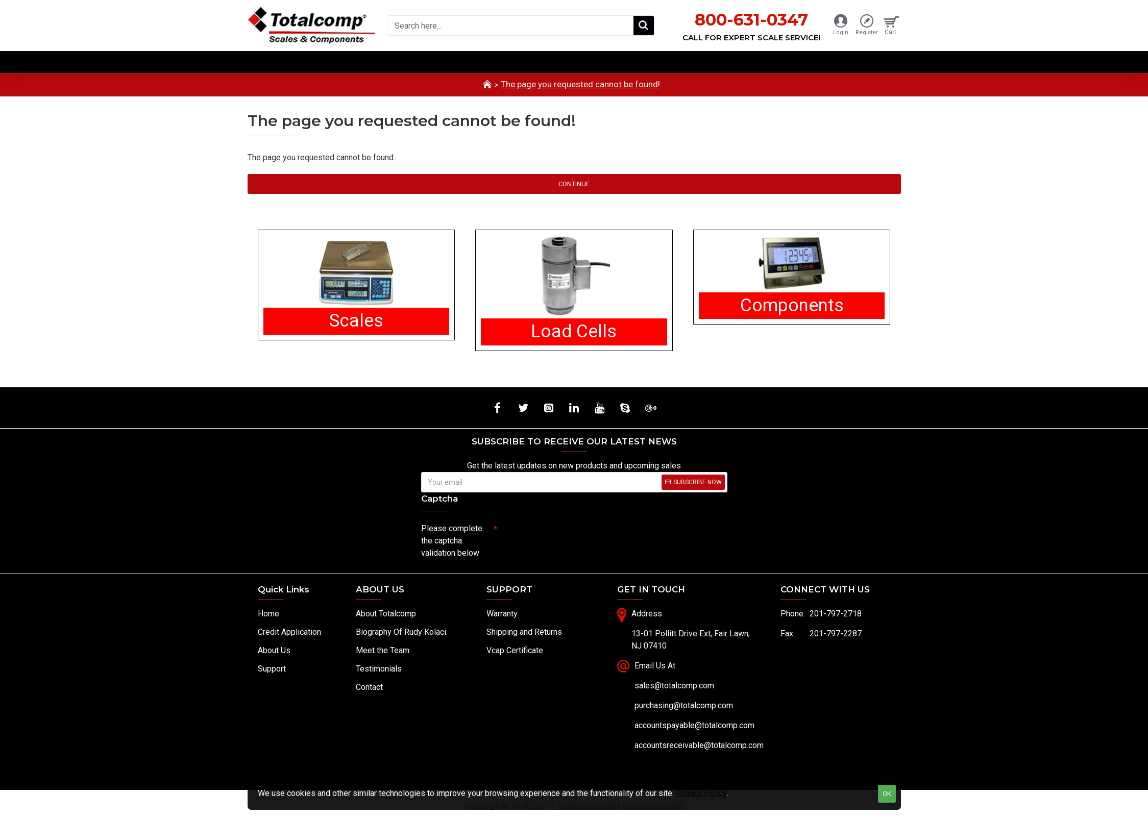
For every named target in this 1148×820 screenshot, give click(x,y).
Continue (574, 184)
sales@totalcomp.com (674, 685)
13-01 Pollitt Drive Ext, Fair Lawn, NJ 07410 (690, 640)
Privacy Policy (701, 793)
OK (887, 794)
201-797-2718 (836, 613)
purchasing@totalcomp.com (683, 705)
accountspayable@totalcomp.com (694, 725)
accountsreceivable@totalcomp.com (699, 745)
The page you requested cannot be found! (580, 84)
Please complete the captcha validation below (451, 541)
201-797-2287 (836, 633)
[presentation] (569, 537)
